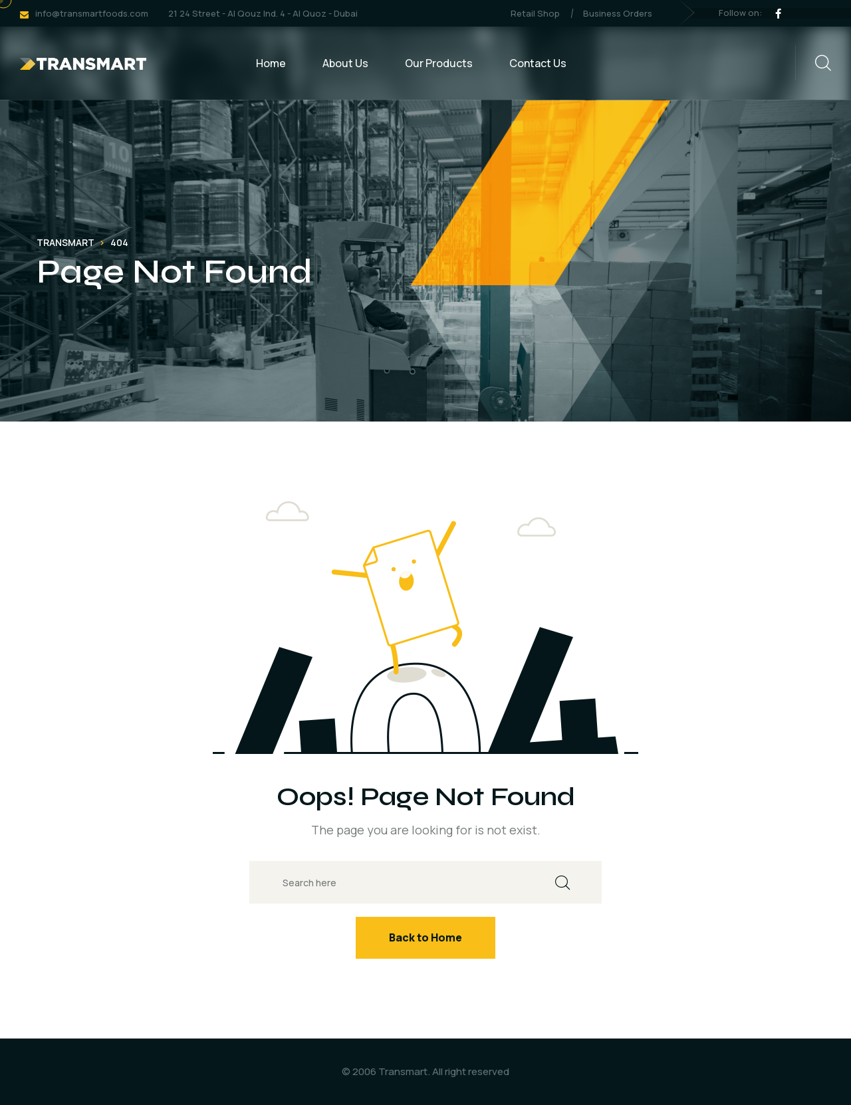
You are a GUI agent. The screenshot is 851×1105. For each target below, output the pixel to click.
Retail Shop (535, 13)
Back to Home (425, 937)
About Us (345, 63)
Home (271, 63)
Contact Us (537, 63)
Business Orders (617, 13)
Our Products (439, 63)
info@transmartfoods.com (91, 13)
